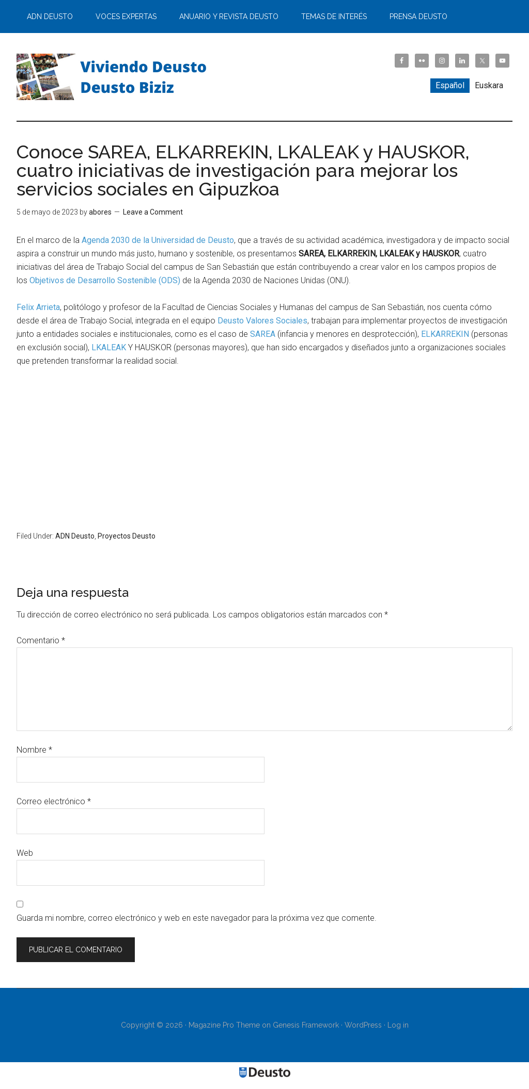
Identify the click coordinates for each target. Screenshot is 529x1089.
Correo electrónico (54, 801)
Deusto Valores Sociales (262, 321)
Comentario (41, 640)
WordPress (363, 1025)
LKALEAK (108, 347)
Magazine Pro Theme (224, 1025)
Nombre (34, 750)
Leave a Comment (153, 212)
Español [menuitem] (449, 85)
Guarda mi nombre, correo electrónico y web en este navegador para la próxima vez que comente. (197, 918)
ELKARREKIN (445, 334)
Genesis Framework (306, 1025)
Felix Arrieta (38, 307)
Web (25, 853)
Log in (398, 1025)
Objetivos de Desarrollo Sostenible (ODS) (104, 280)
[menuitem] (450, 85)
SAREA (262, 334)
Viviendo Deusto (115, 77)
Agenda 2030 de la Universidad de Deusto (158, 240)
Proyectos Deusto (126, 536)
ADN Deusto (75, 536)
